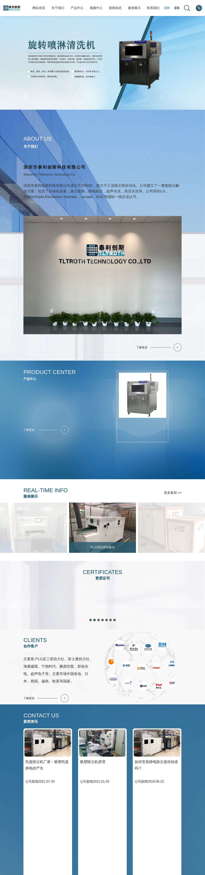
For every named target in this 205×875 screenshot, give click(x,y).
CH (167, 8)
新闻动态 (115, 8)
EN (176, 8)
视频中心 (96, 8)
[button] (162, 95)
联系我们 (153, 8)
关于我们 (57, 8)
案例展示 (134, 8)
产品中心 (77, 8)
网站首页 (38, 8)
